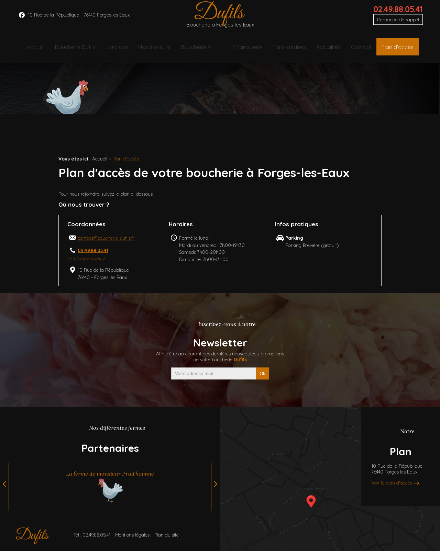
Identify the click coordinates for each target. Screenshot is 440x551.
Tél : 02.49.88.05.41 (91, 535)
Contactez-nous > (85, 258)
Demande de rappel (398, 25)
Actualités (327, 49)
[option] (110, 487)
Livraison (116, 49)
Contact (361, 49)
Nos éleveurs (156, 49)
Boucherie (197, 49)
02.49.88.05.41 (398, 14)
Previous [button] (4, 484)
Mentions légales (132, 535)
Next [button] (215, 484)
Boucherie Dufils (72, 49)
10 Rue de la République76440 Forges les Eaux (396, 469)
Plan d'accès (400, 49)
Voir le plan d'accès (391, 483)
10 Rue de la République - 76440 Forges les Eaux (79, 20)
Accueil (31, 49)
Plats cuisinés (286, 49)
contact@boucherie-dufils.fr (106, 238)
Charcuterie (242, 49)
